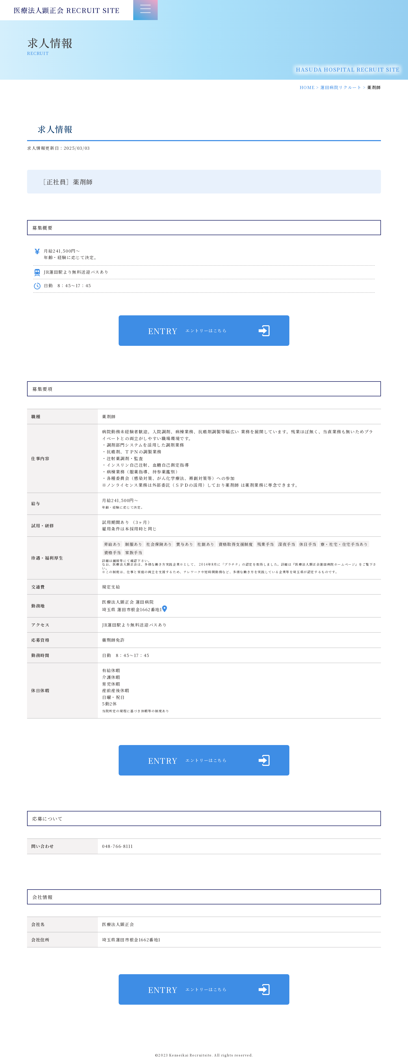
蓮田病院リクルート (340, 87)
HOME (307, 87)
